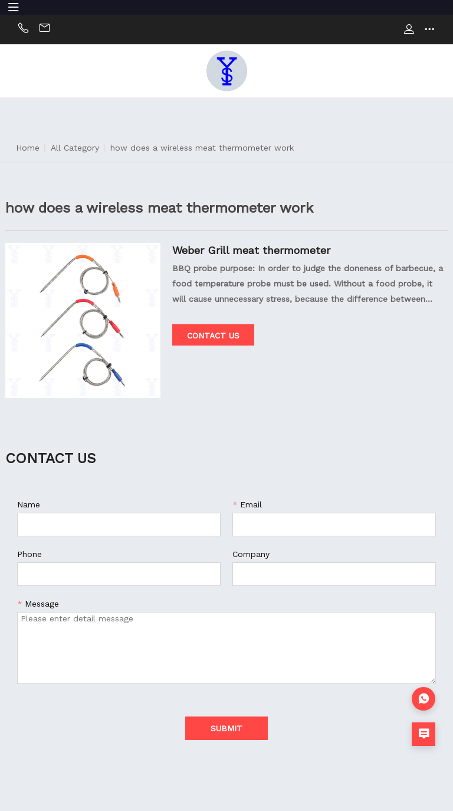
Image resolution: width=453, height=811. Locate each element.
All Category (75, 147)
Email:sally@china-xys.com (44, 29)
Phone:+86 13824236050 (23, 29)
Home (28, 147)
